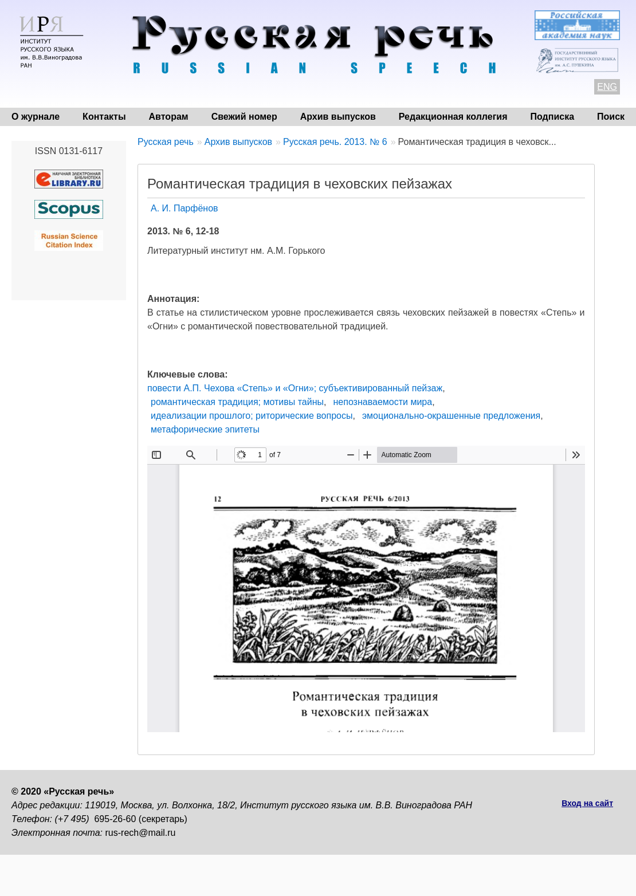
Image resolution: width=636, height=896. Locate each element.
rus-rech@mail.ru (140, 833)
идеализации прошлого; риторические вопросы (251, 416)
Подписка (553, 116)
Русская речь (166, 142)
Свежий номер (244, 116)
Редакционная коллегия (453, 116)
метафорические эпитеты (205, 429)
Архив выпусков (338, 116)
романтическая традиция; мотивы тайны (237, 402)
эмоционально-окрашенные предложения (451, 416)
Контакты (104, 116)
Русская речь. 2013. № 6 (335, 142)
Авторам (169, 116)
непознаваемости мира (382, 402)
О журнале (35, 116)
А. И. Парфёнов (184, 208)
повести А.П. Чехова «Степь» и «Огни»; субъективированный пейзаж (294, 388)
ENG (607, 87)
